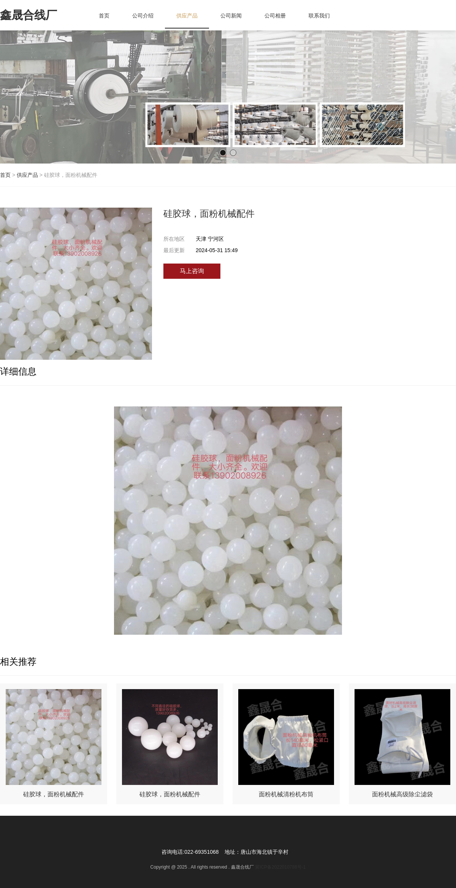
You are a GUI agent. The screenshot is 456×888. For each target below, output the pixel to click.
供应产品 (27, 175)
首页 (5, 175)
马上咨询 (192, 271)
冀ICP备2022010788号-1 (280, 867)
